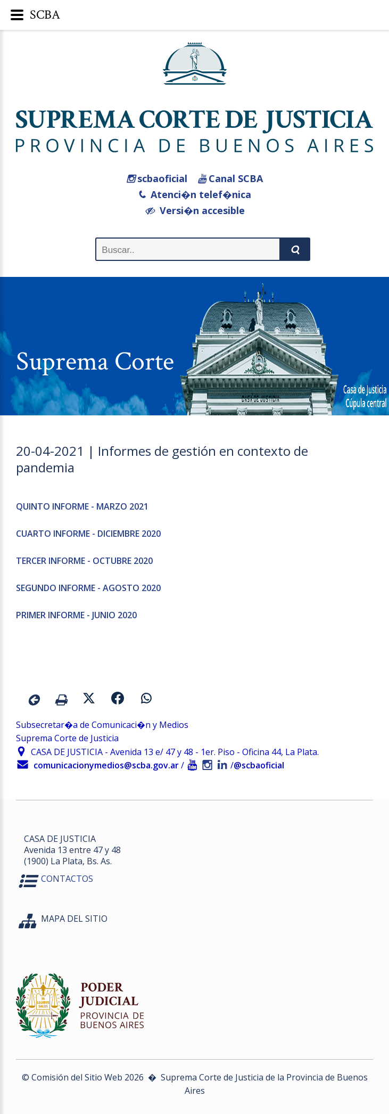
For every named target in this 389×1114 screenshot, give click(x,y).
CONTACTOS (67, 878)
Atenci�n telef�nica (194, 194)
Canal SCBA (230, 178)
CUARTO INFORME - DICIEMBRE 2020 (88, 533)
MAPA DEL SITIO (74, 918)
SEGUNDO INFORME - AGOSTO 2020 (88, 588)
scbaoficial (157, 178)
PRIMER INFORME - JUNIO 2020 (76, 615)
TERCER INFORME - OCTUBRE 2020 (84, 561)
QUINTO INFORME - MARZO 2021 (82, 506)
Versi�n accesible (195, 210)
